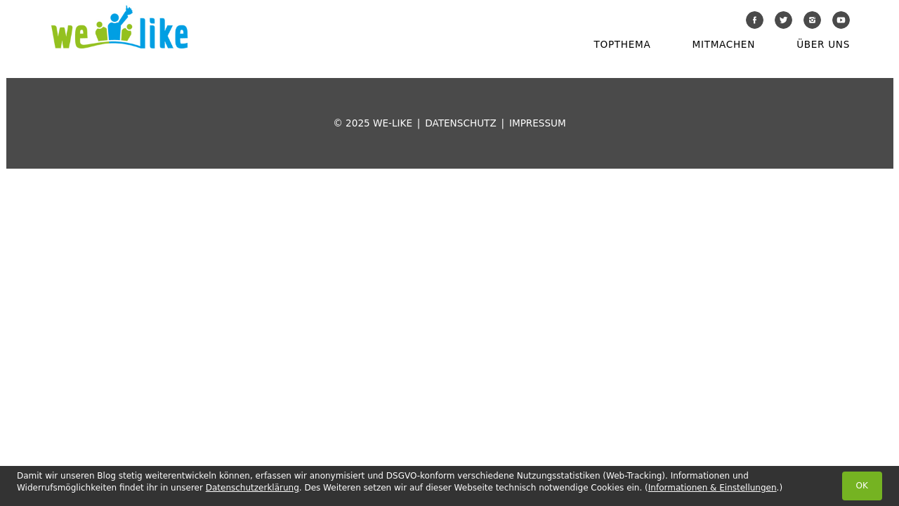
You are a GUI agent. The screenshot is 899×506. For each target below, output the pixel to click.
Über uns (823, 44)
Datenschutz (460, 123)
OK (862, 486)
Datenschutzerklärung (252, 488)
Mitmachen (724, 44)
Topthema (622, 44)
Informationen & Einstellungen (712, 488)
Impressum (537, 123)
